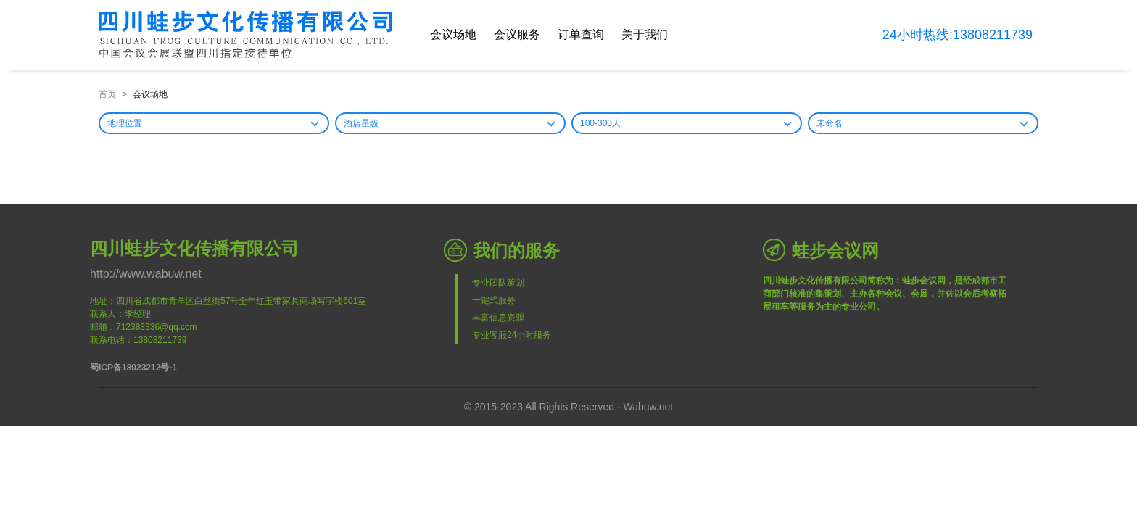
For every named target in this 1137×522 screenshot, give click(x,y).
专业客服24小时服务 (511, 335)
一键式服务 (494, 300)
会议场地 (453, 34)
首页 (107, 94)
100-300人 (600, 123)
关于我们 (644, 34)
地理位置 (124, 123)
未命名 (829, 123)
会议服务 (517, 34)
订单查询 (581, 34)
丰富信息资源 (498, 317)
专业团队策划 (498, 283)
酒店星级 (361, 123)
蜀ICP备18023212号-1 (133, 367)
